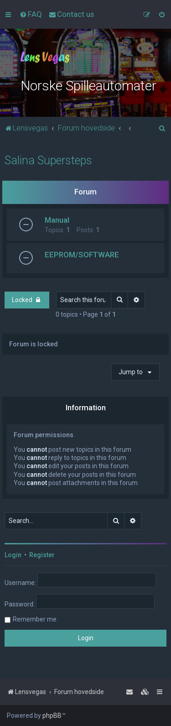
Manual (57, 220)
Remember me (35, 619)
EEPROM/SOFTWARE (82, 254)
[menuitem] (31, 14)
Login (13, 555)
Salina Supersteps (48, 160)
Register (42, 555)
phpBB (52, 715)
